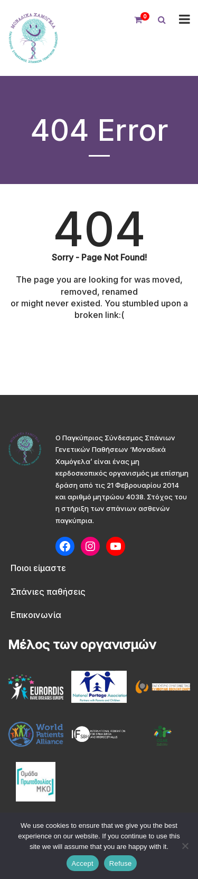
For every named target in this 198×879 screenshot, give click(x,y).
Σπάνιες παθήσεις (48, 591)
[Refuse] (185, 846)
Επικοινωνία (36, 615)
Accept (82, 863)
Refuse (120, 863)
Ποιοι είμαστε (38, 568)
